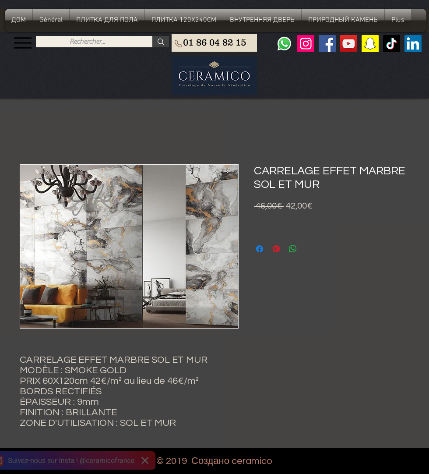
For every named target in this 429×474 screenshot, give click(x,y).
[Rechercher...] (87, 41)
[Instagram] (305, 43)
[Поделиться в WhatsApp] (293, 249)
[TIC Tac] (391, 43)
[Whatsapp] (284, 43)
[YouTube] (348, 43)
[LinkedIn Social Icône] (413, 43)
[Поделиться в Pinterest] (276, 249)
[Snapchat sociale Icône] (370, 43)
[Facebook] (327, 43)
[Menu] (22, 43)
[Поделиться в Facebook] (259, 249)
